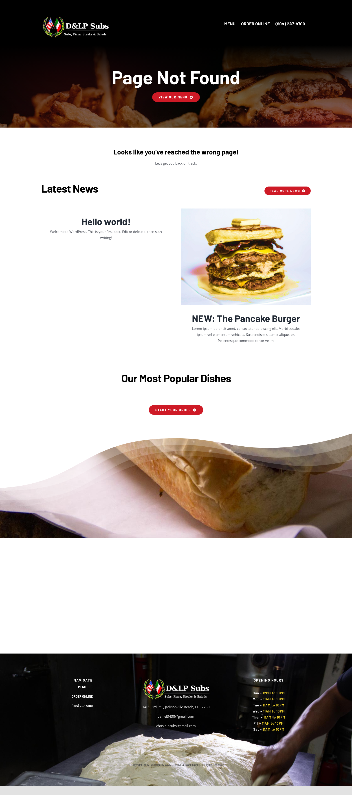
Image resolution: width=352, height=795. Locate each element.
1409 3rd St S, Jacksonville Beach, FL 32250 (176, 707)
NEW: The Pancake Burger (246, 318)
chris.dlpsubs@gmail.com (176, 725)
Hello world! (106, 221)
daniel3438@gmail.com (176, 716)
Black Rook (192, 765)
